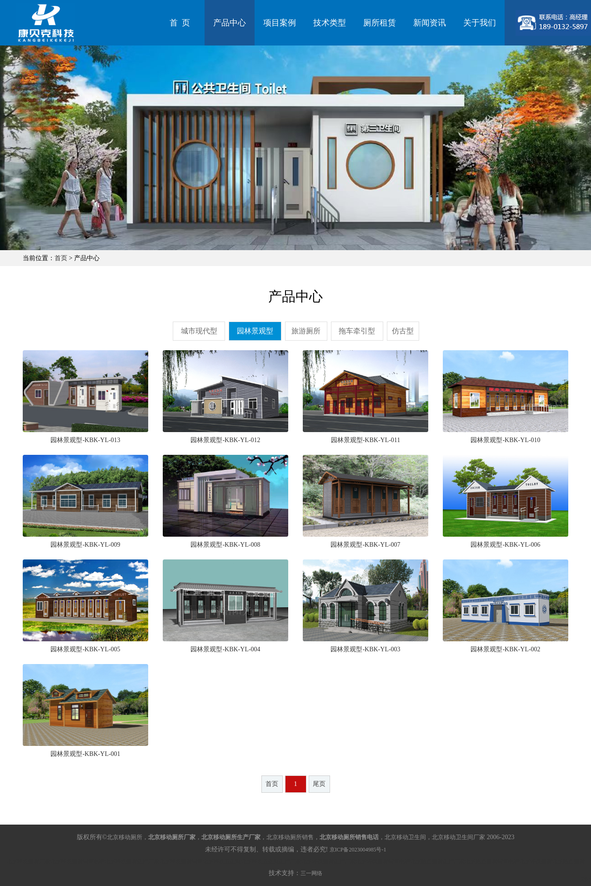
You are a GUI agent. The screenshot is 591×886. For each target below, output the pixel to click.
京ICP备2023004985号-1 (358, 849)
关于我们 (479, 22)
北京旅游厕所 (568, 861)
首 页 (180, 22)
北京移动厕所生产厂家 (132, 861)
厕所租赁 (379, 22)
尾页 (319, 783)
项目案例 (279, 22)
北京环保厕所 (535, 861)
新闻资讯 (429, 22)
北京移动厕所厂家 (28, 861)
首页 (61, 258)
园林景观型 (255, 331)
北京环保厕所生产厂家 (328, 861)
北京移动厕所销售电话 (77, 861)
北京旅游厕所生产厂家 (437, 861)
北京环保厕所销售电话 (383, 861)
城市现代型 (199, 331)
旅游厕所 (306, 331)
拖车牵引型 (357, 331)
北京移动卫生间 (222, 861)
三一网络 (311, 873)
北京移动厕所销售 (181, 861)
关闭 (585, 879)
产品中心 (229, 22)
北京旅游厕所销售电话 (492, 861)
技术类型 (329, 22)
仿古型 (403, 331)
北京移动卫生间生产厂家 (271, 861)
